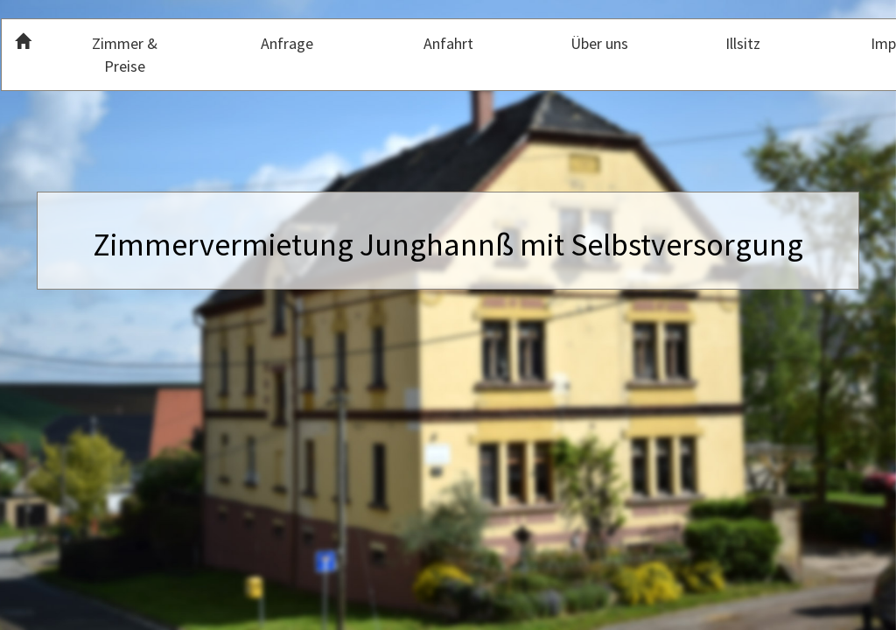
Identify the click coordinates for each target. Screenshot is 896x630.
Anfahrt (448, 43)
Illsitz (742, 43)
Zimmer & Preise (125, 54)
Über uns (599, 43)
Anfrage (287, 43)
